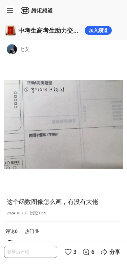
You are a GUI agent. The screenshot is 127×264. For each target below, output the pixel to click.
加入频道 (98, 30)
